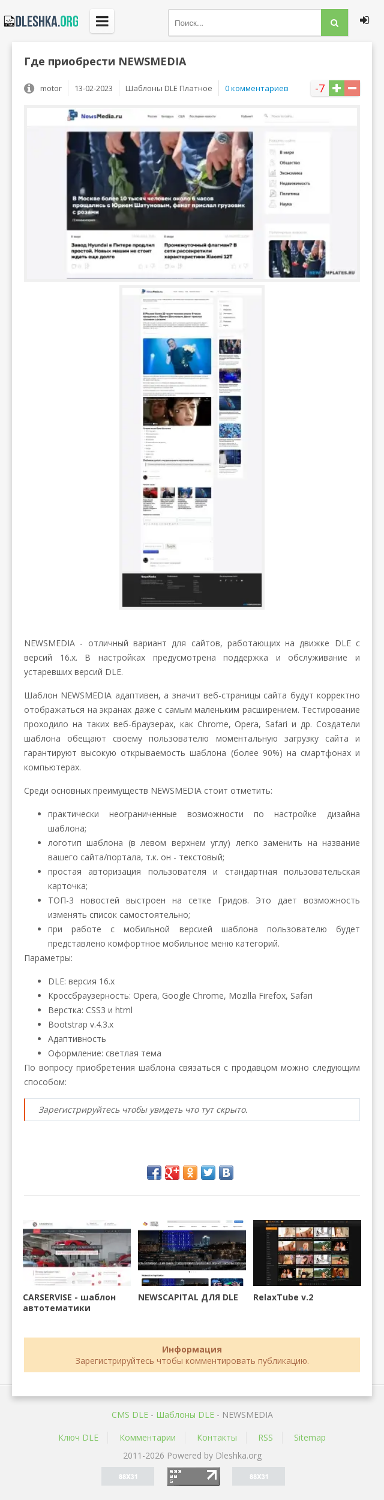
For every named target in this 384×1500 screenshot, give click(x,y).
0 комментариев (257, 88)
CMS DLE (130, 1414)
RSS (265, 1437)
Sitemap (310, 1437)
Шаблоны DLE (185, 1414)
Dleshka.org (39, 21)
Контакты (217, 1437)
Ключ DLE (78, 1437)
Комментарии (147, 1437)
